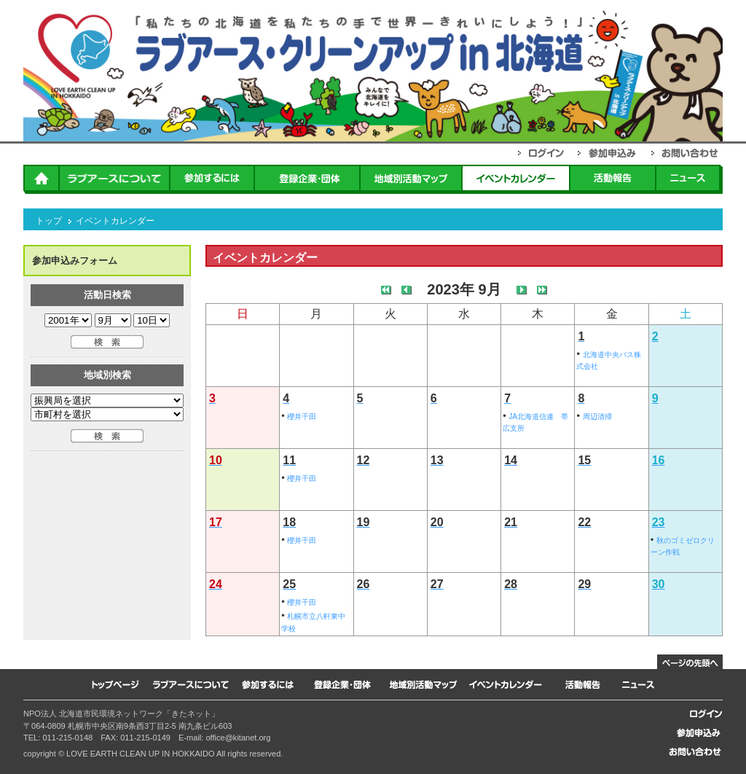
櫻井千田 (301, 417)
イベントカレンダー (115, 221)
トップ (49, 221)
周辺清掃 (597, 417)
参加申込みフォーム (74, 260)
